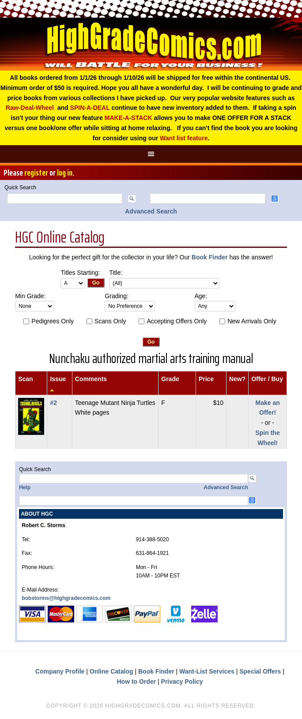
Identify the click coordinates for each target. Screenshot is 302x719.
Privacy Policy (182, 681)
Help (24, 487)
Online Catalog (111, 671)
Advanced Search (151, 211)
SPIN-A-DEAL (90, 107)
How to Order (136, 681)
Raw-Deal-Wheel (30, 107)
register (36, 172)
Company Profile (59, 671)
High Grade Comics (151, 44)
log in (64, 172)
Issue (58, 378)
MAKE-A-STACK (128, 117)
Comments (91, 378)
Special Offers (260, 671)
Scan (25, 378)
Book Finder (210, 257)
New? (237, 378)
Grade (170, 378)
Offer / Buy (267, 378)
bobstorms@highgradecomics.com (66, 598)
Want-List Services (206, 671)
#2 (53, 402)
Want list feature (184, 138)
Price (206, 378)
